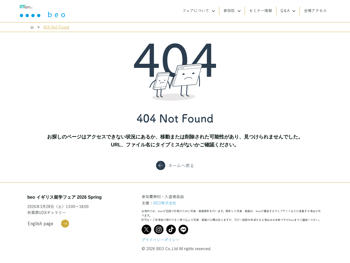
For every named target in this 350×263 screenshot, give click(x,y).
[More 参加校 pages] (239, 11)
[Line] (183, 229)
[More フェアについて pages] (213, 11)
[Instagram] (159, 229)
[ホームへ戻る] (175, 165)
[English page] (48, 224)
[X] (146, 229)
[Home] (32, 27)
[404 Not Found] (56, 27)
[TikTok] (171, 229)
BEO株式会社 (164, 203)
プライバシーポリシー (160, 240)
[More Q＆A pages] (293, 11)
